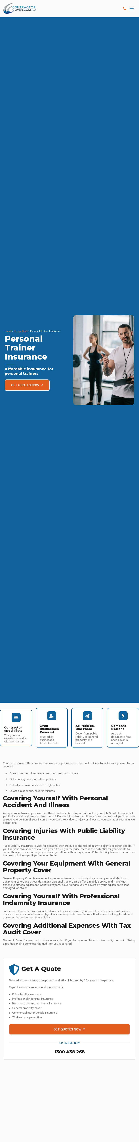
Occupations (21, 330)
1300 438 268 (69, 1052)
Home (8, 330)
